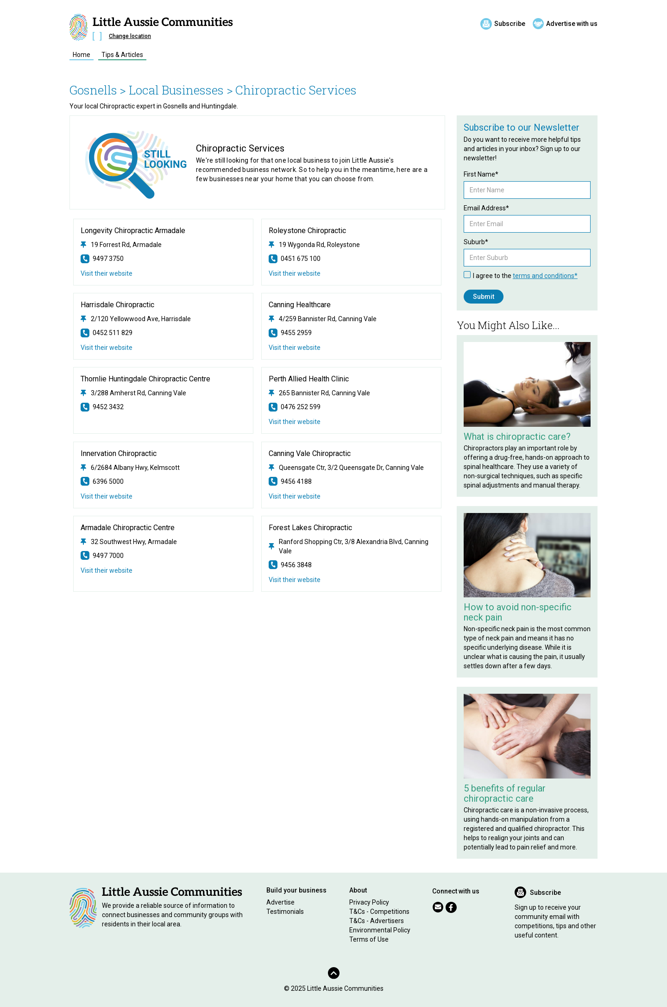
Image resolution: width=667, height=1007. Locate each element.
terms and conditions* (545, 275)
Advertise (280, 902)
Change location (130, 36)
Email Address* (486, 208)
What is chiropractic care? (517, 436)
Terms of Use (369, 939)
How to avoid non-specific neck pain (518, 612)
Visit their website (106, 273)
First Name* (481, 174)
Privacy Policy (369, 902)
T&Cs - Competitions (379, 911)
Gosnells (93, 89)
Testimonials (285, 911)
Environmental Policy (379, 930)
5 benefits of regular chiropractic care (505, 793)
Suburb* (476, 242)
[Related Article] (527, 384)
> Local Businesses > (176, 89)
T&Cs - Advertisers (376, 921)
